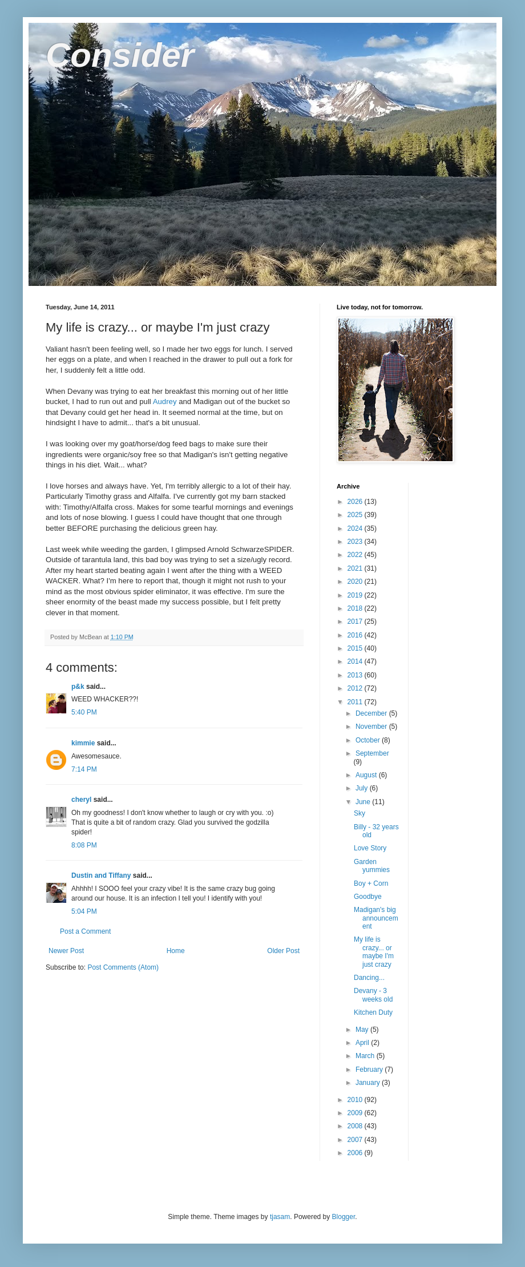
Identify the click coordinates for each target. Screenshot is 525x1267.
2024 (356, 528)
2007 (356, 1140)
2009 (356, 1113)
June (364, 802)
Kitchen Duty (373, 1012)
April (363, 1043)
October (369, 740)
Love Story (370, 848)
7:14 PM (84, 769)
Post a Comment (85, 931)
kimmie (83, 743)
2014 (356, 661)
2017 (356, 622)
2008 (356, 1126)
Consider (120, 55)
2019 (356, 595)
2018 (356, 608)
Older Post (283, 951)
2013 (356, 675)
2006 (356, 1153)
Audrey (165, 401)
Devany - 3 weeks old (373, 995)
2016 (356, 635)
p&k (77, 687)
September (372, 753)
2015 (356, 648)
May (363, 1030)
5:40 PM (84, 712)
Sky (359, 813)
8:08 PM (84, 845)
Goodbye (368, 897)
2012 (356, 688)
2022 (356, 555)
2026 (356, 502)
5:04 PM (84, 911)
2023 (356, 542)
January (369, 1083)
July (363, 788)
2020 (356, 582)
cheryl (81, 800)
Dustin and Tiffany (101, 875)
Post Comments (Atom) (123, 967)
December (372, 713)
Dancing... (369, 978)
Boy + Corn (371, 883)
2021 (356, 568)
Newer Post (66, 951)
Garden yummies (372, 866)
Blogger (344, 1217)
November (372, 727)
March (366, 1056)
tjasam (280, 1217)
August (367, 775)
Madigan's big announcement (376, 918)
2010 (356, 1100)
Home (176, 951)
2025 (356, 515)
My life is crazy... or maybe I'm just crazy (374, 951)
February (370, 1070)
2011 (356, 702)
